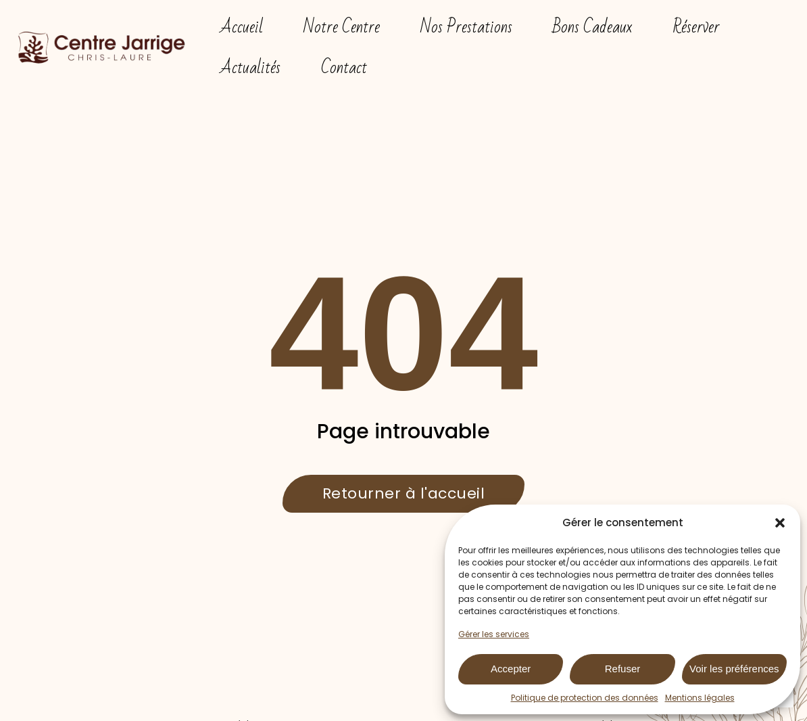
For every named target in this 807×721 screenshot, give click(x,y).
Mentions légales (700, 697)
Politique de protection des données (584, 697)
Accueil (241, 27)
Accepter (511, 668)
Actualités (250, 67)
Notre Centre (341, 27)
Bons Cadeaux (592, 27)
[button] (780, 523)
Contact (344, 67)
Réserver (696, 27)
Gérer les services (493, 634)
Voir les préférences (734, 668)
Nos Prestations (466, 27)
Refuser (623, 668)
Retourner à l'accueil (403, 493)
